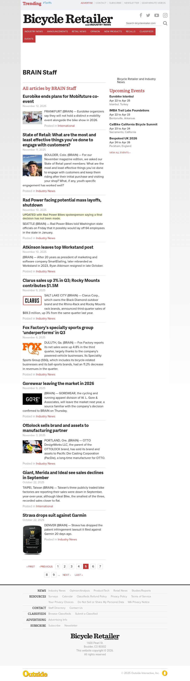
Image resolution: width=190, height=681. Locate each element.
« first (31, 566)
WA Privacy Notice (139, 602)
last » (79, 575)
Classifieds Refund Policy (92, 596)
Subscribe (115, 3)
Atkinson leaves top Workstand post (58, 247)
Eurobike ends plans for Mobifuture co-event (61, 98)
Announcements (57, 31)
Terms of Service (141, 596)
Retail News (79, 31)
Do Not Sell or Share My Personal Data (101, 602)
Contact (101, 3)
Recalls (130, 31)
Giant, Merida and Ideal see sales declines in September (63, 474)
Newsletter (131, 3)
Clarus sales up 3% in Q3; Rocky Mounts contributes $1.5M (61, 282)
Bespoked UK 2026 (123, 138)
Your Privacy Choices (61, 602)
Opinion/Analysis (80, 590)
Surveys (53, 596)
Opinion (95, 31)
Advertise (87, 3)
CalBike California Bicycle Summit (133, 124)
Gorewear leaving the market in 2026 (58, 383)
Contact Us (76, 608)
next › (67, 575)
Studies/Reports (141, 590)
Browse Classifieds (59, 613)
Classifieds (146, 31)
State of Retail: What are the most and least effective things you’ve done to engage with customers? (59, 140)
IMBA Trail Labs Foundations (129, 110)
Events (29, 38)
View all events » (119, 152)
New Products (113, 31)
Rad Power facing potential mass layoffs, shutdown (62, 202)
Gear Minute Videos (154, 3)
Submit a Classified (86, 613)
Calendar (67, 596)
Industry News (34, 31)
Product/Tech (101, 590)
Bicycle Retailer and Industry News (136, 80)
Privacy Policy (119, 596)
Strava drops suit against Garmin (54, 515)
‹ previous (46, 566)
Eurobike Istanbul (121, 96)
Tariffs (48, 2)
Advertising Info (57, 619)
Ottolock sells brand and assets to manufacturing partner (56, 427)
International (66, 126)
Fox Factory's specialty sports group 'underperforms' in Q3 (58, 329)
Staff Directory (56, 608)
